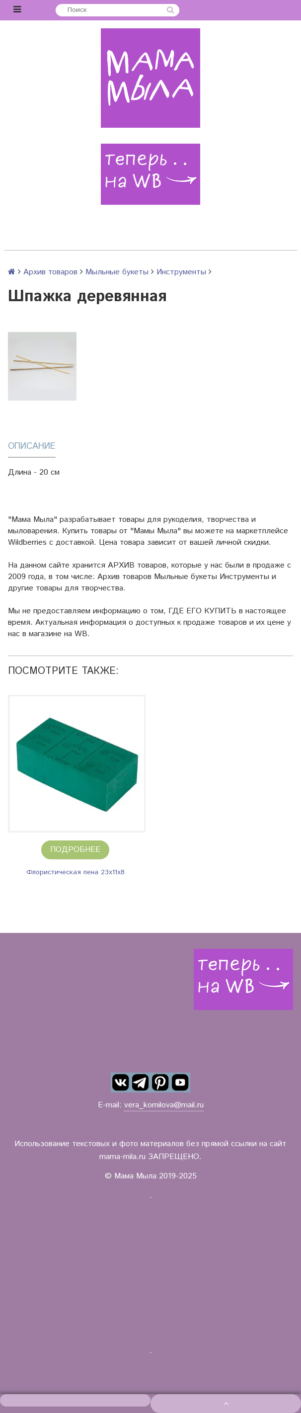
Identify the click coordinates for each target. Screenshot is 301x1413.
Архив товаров (50, 272)
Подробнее (75, 849)
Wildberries (27, 542)
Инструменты (181, 272)
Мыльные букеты (117, 272)
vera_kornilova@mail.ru (164, 1105)
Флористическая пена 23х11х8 (75, 872)
